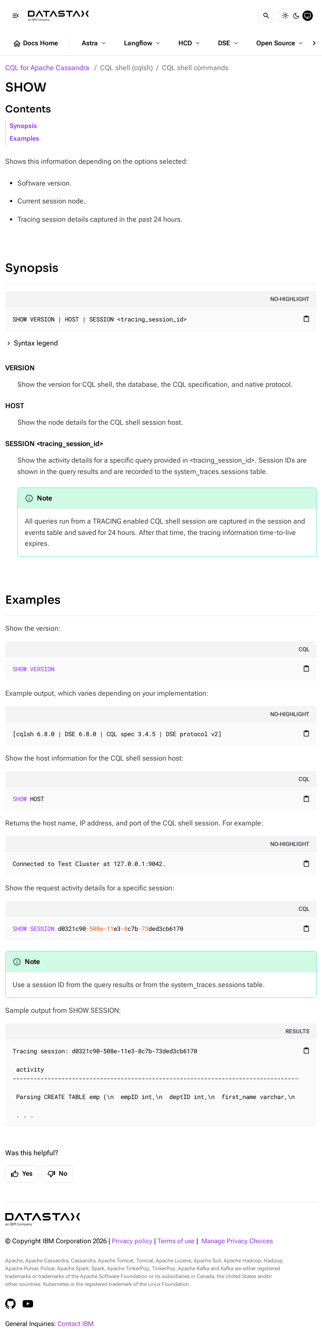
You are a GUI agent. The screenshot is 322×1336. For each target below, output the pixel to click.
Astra (94, 43)
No (57, 1174)
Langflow (143, 43)
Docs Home (35, 43)
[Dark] (296, 15)
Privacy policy (132, 1241)
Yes (22, 1174)
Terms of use (176, 1241)
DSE (229, 43)
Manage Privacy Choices (237, 1241)
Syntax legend (36, 343)
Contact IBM (75, 1324)
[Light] (285, 15)
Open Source (280, 43)
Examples (24, 138)
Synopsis (23, 126)
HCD (189, 43)
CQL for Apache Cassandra (47, 68)
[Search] (266, 16)
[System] (307, 15)
